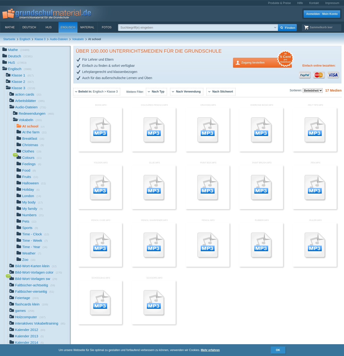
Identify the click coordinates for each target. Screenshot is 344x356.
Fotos (106, 27)
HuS (48, 27)
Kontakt (314, 3)
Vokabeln (78, 39)
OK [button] (278, 350)
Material (87, 27)
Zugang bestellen (266, 62)
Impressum (332, 3)
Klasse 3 (40, 39)
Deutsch (29, 27)
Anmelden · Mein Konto (322, 14)
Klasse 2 (20, 82)
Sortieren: (296, 90)
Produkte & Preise (279, 3)
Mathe (10, 27)
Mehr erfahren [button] (210, 350)
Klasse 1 (20, 76)
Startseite (9, 39)
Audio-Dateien (59, 39)
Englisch (68, 27)
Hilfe (300, 3)
